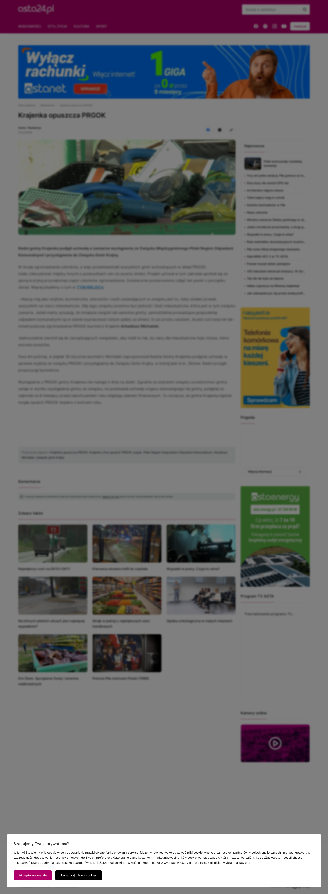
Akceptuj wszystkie (33, 875)
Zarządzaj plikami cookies (79, 875)
